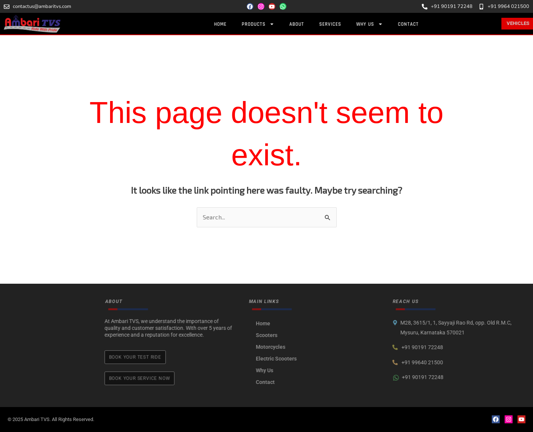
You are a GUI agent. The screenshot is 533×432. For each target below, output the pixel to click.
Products (267, 24)
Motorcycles (312, 347)
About (305, 24)
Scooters (308, 335)
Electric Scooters (317, 359)
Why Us (378, 24)
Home (229, 24)
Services (339, 24)
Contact (417, 24)
